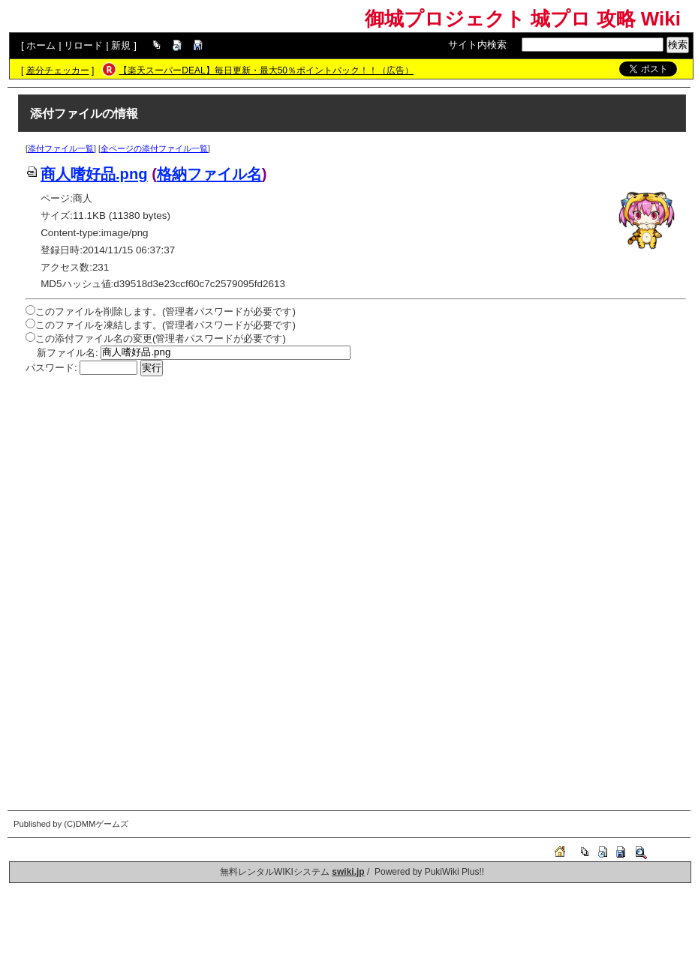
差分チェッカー (57, 70)
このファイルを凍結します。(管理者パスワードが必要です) (165, 325)
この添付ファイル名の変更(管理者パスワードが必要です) (160, 338)
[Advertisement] (356, 489)
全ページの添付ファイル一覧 (154, 148)
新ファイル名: (67, 352)
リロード (83, 45)
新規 (121, 45)
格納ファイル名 (209, 174)
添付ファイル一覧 (61, 148)
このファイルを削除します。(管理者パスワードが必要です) (165, 311)
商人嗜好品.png (87, 174)
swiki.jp (348, 872)
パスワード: (51, 367)
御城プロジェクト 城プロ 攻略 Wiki (523, 18)
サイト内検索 (477, 44)
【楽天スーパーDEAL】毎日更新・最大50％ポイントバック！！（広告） (266, 70)
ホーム (41, 45)
